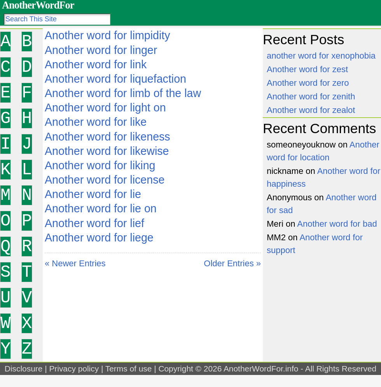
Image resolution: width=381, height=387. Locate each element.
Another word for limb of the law (123, 93)
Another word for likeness (107, 136)
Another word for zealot (311, 110)
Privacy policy (74, 368)
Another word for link (96, 64)
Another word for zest (307, 69)
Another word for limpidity (107, 35)
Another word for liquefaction (115, 79)
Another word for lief (94, 223)
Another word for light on (105, 107)
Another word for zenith (311, 96)
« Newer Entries (75, 263)
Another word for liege (99, 237)
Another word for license (104, 180)
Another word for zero (308, 83)
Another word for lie (93, 194)
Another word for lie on (101, 208)
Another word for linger (101, 50)
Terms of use (128, 368)
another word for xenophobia (321, 56)
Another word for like (96, 122)
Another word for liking (100, 165)
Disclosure (24, 368)
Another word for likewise (107, 151)
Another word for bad (337, 224)
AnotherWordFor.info (261, 368)
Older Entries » (232, 263)
